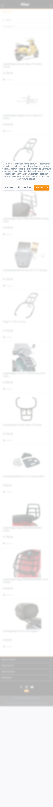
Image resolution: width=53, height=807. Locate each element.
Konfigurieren (42, 187)
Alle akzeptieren (24, 187)
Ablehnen (9, 187)
